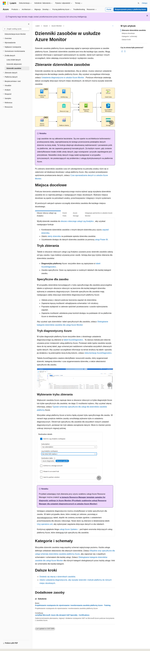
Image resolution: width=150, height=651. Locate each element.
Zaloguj (144, 3)
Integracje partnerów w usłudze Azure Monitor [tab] (98, 214)
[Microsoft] (4, 3)
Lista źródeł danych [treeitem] (14, 60)
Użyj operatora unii (44, 524)
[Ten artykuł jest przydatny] (122, 51)
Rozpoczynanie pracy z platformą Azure (130, 9)
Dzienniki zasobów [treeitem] (14, 68)
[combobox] (16, 29)
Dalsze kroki (126, 40)
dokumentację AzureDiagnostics (98, 353)
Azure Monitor (56, 26)
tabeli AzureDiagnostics (73, 340)
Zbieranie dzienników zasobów (134, 30)
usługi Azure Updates (68, 529)
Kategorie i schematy (129, 36)
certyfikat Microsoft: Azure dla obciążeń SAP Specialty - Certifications (62, 615)
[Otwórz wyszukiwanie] (138, 3)
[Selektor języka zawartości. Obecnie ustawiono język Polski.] (7, 647)
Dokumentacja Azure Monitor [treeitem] (15, 34)
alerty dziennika (54, 236)
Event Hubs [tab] (65, 214)
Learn (38, 26)
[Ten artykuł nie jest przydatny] (124, 51)
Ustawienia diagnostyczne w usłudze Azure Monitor (62, 78)
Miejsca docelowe (128, 33)
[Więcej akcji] (113, 26)
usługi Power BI (101, 240)
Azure (45, 26)
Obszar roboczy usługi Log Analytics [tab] (46, 214)
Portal (109, 9)
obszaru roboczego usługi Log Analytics (77, 221)
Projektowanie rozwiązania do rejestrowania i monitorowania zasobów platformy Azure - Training (73, 605)
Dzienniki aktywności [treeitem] (14, 64)
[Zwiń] (28, 24)
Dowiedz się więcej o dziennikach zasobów (57, 577)
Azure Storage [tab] (76, 214)
